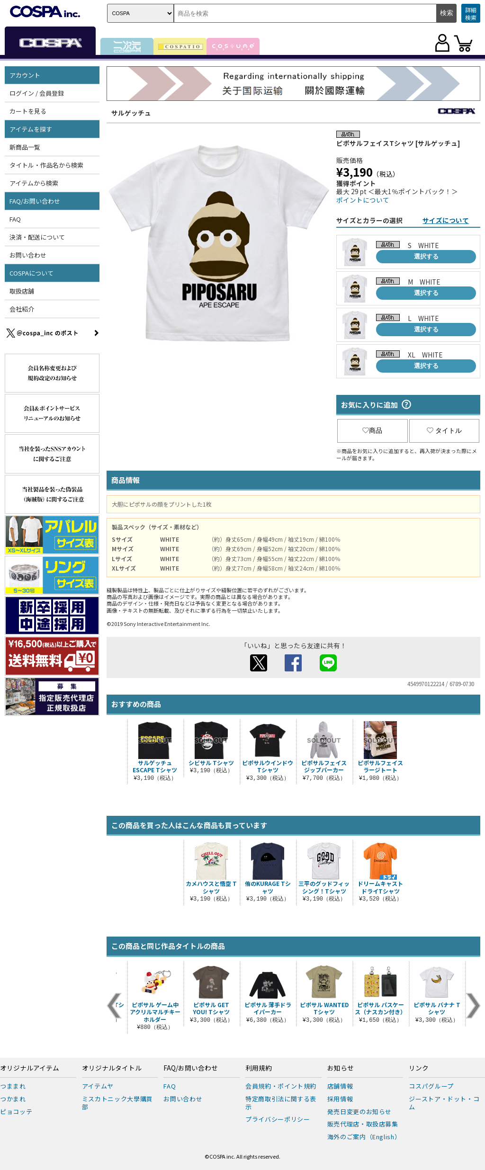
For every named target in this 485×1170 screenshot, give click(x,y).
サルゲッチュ (131, 112)
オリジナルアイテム (29, 1068)
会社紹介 (21, 308)
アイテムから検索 (33, 183)
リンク (419, 1068)
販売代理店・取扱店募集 (362, 1123)
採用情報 (340, 1098)
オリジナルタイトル (112, 1068)
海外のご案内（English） (364, 1136)
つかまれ (13, 1098)
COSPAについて (31, 272)
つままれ (13, 1085)
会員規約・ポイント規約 (280, 1085)
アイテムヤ (98, 1085)
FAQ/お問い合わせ (34, 200)
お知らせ (340, 1068)
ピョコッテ (16, 1111)
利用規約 (258, 1068)
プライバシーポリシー (277, 1119)
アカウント (24, 75)
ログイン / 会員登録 (36, 93)
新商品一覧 (24, 147)
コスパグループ (431, 1085)
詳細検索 (470, 13)
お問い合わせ (27, 254)
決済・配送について (37, 236)
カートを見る (27, 111)
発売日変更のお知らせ (359, 1111)
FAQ (15, 218)
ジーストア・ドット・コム (444, 1102)
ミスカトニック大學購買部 (117, 1102)
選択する (426, 256)
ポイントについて (362, 200)
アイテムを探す (30, 129)
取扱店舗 (21, 290)
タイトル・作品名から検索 (46, 165)
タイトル (444, 430)
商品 (372, 430)
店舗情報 (340, 1085)
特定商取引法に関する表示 (280, 1102)
